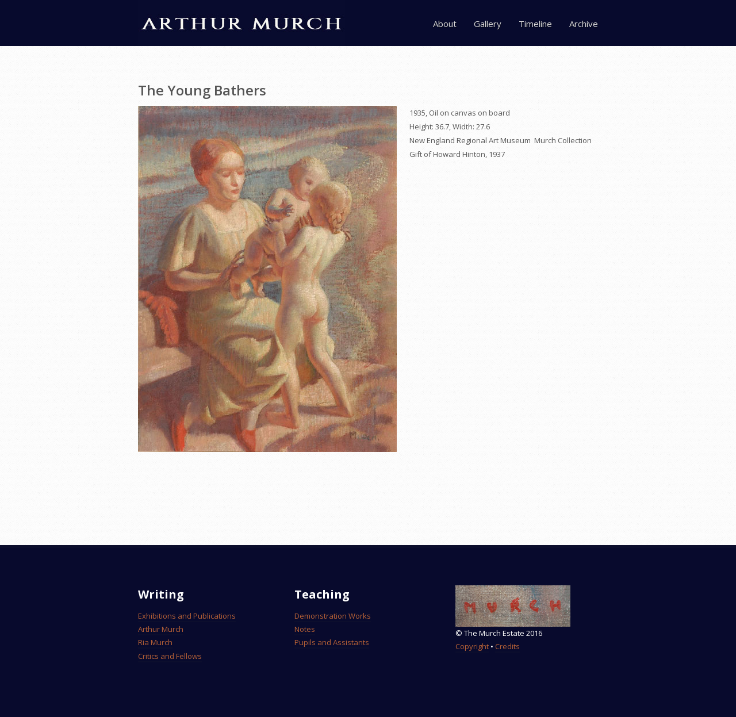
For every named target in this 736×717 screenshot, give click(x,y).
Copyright (472, 646)
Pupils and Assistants (331, 642)
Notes (304, 629)
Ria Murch (155, 642)
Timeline (535, 23)
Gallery (487, 23)
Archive (583, 23)
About (445, 23)
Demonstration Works (332, 616)
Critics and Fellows (170, 656)
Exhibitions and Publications (187, 616)
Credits (507, 646)
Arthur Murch (160, 629)
